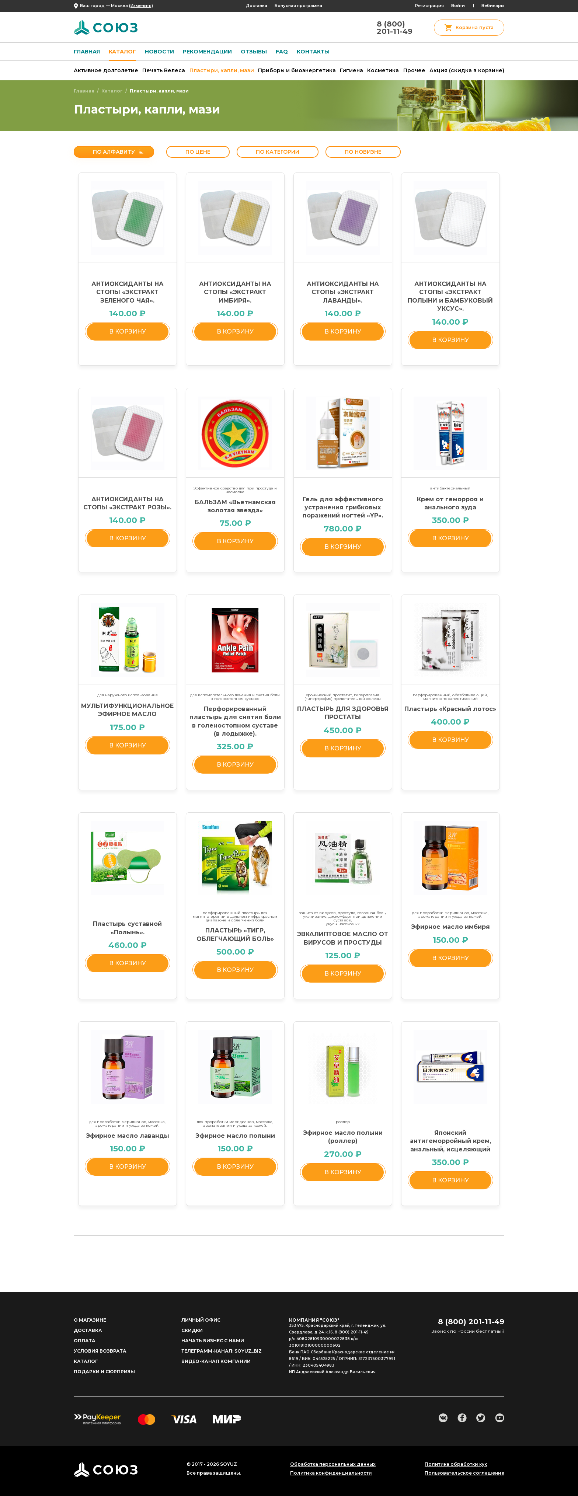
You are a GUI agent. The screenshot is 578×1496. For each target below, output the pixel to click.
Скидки (192, 1330)
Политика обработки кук (456, 1464)
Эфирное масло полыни (235, 1135)
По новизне (363, 152)
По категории (277, 152)
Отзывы (254, 51)
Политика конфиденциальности (331, 1473)
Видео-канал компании (216, 1361)
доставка (88, 1330)
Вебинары (492, 5)
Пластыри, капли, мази (221, 70)
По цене (197, 152)
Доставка (256, 5)
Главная (87, 51)
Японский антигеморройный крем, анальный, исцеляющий (450, 1141)
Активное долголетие (106, 70)
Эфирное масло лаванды (127, 1135)
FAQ (282, 51)
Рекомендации (207, 51)
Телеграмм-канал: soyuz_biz (221, 1351)
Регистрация (429, 5)
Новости (159, 51)
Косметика (383, 70)
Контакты (313, 51)
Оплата (84, 1340)
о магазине (90, 1320)
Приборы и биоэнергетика (297, 70)
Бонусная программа (298, 5)
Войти (458, 5)
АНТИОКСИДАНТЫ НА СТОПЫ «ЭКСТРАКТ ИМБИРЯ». (235, 292)
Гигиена (351, 70)
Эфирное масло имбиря (450, 926)
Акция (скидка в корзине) (466, 70)
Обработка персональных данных (333, 1464)
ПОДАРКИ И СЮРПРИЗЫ (104, 1371)
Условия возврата (100, 1351)
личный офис (200, 1320)
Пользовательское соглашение (464, 1473)
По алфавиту (114, 152)
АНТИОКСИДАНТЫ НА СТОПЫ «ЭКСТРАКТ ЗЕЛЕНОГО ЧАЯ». (127, 292)
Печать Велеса (163, 70)
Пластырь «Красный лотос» (450, 708)
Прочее (414, 70)
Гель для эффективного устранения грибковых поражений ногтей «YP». (343, 507)
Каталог (122, 51)
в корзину (127, 331)
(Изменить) (141, 5)
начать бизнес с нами (212, 1340)
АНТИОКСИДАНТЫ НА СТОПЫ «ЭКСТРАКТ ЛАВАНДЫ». (343, 292)
